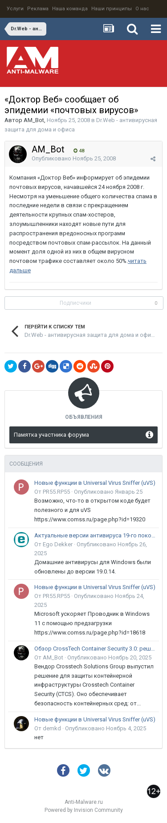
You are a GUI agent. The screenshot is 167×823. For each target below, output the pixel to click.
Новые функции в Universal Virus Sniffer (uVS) (94, 482)
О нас (142, 9)
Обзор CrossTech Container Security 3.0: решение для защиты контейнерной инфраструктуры (95, 648)
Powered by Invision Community (84, 810)
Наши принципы (111, 9)
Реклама (38, 9)
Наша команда (70, 9)
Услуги (15, 9)
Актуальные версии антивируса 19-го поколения (95, 535)
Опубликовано (74, 158)
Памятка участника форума (51, 434)
